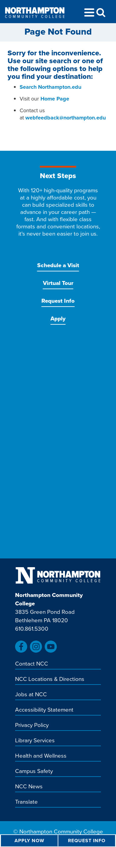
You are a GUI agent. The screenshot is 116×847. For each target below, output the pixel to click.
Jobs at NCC (31, 695)
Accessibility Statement (44, 710)
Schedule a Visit (58, 265)
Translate (26, 802)
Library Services (35, 741)
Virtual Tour (58, 283)
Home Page (54, 99)
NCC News (29, 787)
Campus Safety (34, 771)
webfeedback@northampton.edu (65, 118)
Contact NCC (31, 664)
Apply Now (29, 840)
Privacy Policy (32, 725)
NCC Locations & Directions (49, 679)
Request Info (58, 300)
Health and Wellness (40, 756)
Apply (58, 318)
